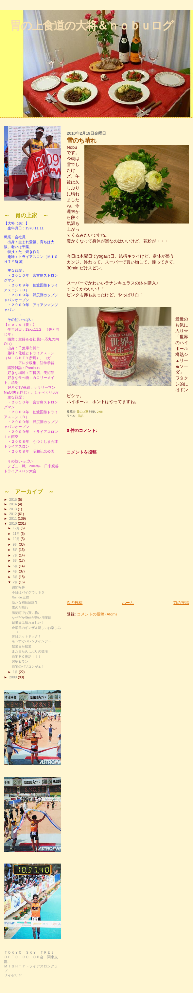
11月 (17, 533)
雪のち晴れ (20, 607)
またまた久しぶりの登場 (30, 651)
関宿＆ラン (20, 661)
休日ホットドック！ (26, 636)
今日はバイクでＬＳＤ (28, 592)
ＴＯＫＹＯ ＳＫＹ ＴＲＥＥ (29, 952)
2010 (13, 523)
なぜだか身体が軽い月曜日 (31, 617)
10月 (17, 539)
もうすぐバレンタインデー (31, 641)
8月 (16, 550)
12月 (17, 528)
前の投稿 (181, 602)
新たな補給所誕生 (25, 602)
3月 (16, 577)
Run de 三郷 (20, 597)
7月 (16, 555)
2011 (13, 518)
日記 (80, 416)
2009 (13, 677)
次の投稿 (74, 602)
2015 (13, 499)
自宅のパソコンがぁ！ (28, 666)
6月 (16, 560)
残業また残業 (21, 646)
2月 (16, 582)
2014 (13, 504)
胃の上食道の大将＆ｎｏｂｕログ (91, 25)
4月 (16, 571)
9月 (16, 544)
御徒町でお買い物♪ (26, 612)
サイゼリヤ (13, 975)
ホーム (128, 602)
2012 (13, 514)
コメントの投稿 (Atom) (97, 614)
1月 (16, 672)
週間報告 (18, 587)
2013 (13, 509)
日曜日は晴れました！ (28, 622)
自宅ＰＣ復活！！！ (26, 656)
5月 (16, 566)
